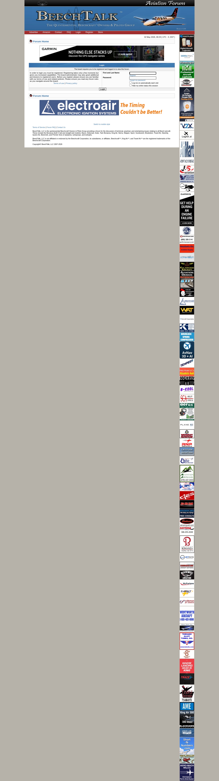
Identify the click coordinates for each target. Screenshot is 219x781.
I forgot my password (137, 80)
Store (100, 32)
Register (89, 32)
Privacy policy (71, 83)
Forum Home (41, 41)
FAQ (69, 32)
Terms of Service (39, 127)
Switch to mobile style (102, 124)
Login (78, 32)
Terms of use (58, 83)
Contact (58, 32)
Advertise (33, 32)
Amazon (46, 32)
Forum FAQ (51, 127)
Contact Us (61, 127)
